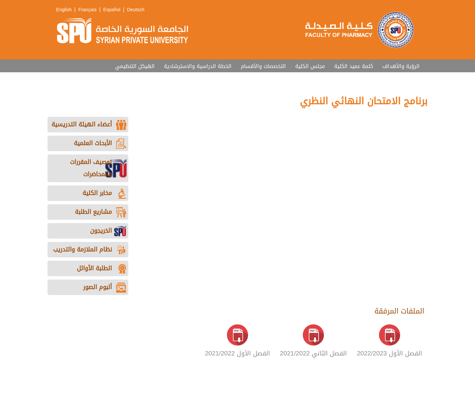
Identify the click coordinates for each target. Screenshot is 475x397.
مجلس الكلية (310, 66)
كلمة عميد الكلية (353, 66)
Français (87, 9)
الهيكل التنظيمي (135, 66)
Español (111, 9)
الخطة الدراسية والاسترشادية (198, 66)
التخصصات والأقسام (263, 66)
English (64, 9)
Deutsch (135, 9)
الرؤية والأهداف (401, 66)
